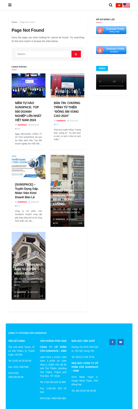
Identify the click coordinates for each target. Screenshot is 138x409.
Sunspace (22, 125)
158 (55, 223)
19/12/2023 (72, 219)
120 (16, 296)
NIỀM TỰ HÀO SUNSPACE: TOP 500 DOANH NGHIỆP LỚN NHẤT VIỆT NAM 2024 (28, 111)
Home (14, 22)
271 (17, 206)
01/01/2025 (72, 121)
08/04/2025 (34, 125)
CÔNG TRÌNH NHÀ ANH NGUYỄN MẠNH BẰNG (28, 269)
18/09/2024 (34, 202)
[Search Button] (76, 54)
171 (56, 124)
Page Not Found (27, 22)
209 (17, 129)
